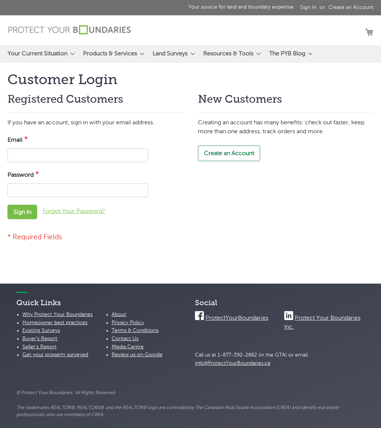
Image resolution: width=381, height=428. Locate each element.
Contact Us (125, 338)
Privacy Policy (128, 322)
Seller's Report (39, 346)
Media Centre (128, 346)
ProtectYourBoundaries (236, 318)
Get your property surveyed (55, 354)
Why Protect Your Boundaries (57, 314)
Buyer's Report (39, 338)
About (119, 314)
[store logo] (69, 30)
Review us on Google (137, 354)
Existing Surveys (41, 330)
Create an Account (351, 7)
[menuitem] (39, 54)
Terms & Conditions (135, 330)
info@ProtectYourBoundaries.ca (232, 363)
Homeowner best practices (54, 322)
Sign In (308, 7)
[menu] (190, 54)
